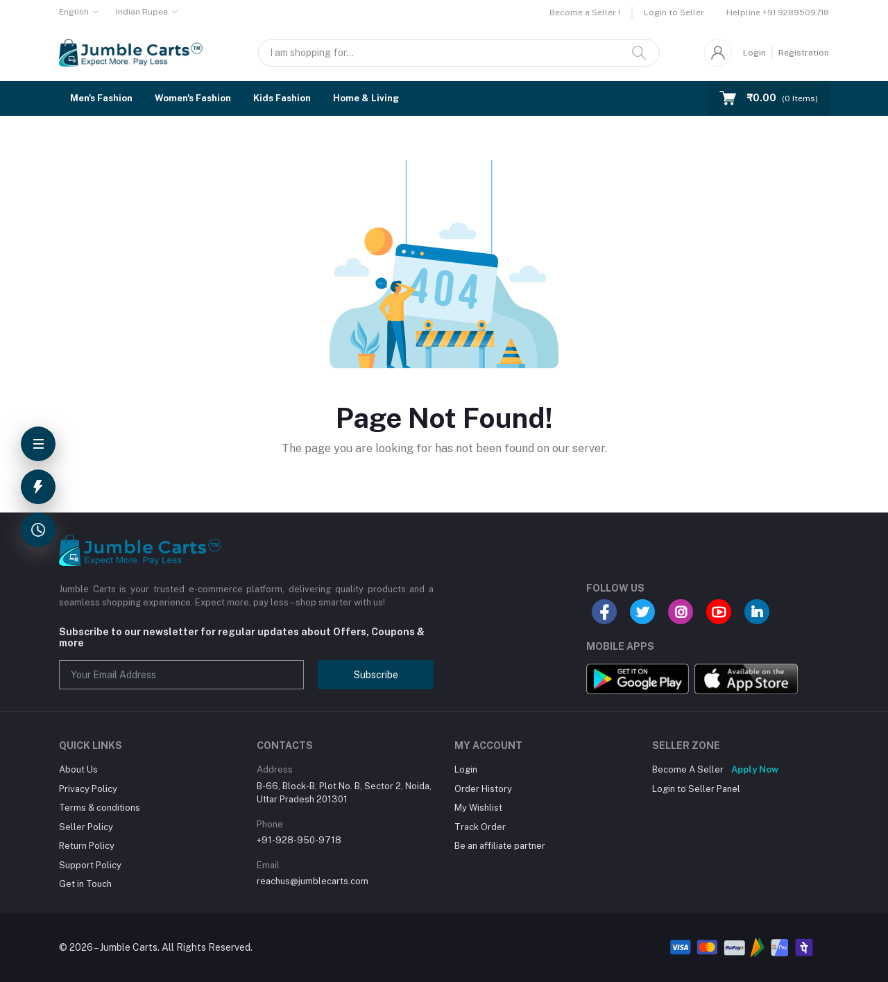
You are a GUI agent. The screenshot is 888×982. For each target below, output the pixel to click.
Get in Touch (85, 884)
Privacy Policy (88, 789)
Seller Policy (86, 827)
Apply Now (754, 769)
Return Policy (86, 846)
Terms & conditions (99, 807)
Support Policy (90, 865)
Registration (803, 53)
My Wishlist (478, 807)
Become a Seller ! (584, 12)
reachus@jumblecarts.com (312, 881)
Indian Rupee (142, 12)
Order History (483, 789)
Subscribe (376, 674)
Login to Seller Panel (696, 789)
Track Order (480, 827)
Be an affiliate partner (499, 846)
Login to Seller (674, 12)
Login (754, 53)
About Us (78, 769)
